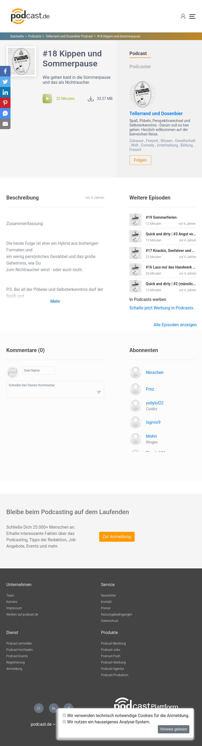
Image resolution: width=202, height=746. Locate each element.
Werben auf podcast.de (22, 614)
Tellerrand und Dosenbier (156, 113)
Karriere (11, 602)
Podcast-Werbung (113, 662)
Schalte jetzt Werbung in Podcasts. (161, 307)
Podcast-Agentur (112, 669)
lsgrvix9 (153, 422)
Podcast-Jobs (110, 650)
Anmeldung (14, 669)
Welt (134, 145)
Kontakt (106, 602)
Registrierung (15, 662)
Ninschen (155, 372)
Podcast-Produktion (114, 675)
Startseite (17, 36)
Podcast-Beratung (113, 643)
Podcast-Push (110, 656)
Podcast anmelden (19, 643)
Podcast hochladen (19, 650)
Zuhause (136, 141)
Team (10, 595)
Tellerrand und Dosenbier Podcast (69, 36)
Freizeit (152, 141)
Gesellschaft (185, 141)
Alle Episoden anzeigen (175, 324)
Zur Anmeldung (117, 536)
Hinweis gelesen (173, 729)
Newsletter (108, 595)
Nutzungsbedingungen (116, 614)
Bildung (186, 145)
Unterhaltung (167, 145)
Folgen (140, 160)
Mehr (55, 301)
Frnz (150, 389)
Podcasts (34, 36)
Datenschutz (109, 621)
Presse (105, 608)
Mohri (151, 436)
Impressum (14, 608)
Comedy (147, 145)
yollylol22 (155, 403)
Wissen (166, 141)
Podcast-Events (17, 656)
